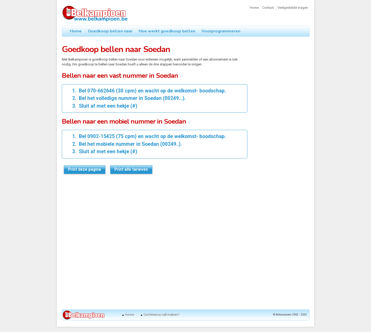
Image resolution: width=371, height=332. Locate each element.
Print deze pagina (84, 169)
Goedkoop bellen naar (110, 31)
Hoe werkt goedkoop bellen (167, 31)
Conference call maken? (161, 315)
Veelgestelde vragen (292, 8)
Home (254, 8)
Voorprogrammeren (220, 31)
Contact (268, 8)
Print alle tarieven (131, 169)
